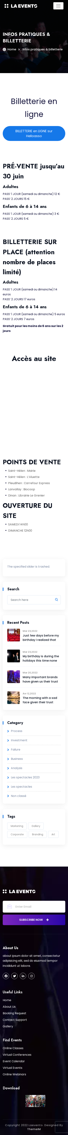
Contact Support (15, 1020)
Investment (19, 740)
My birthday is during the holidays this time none (41, 658)
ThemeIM (34, 1129)
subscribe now (34, 920)
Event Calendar (14, 1061)
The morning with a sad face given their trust (40, 700)
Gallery (36, 826)
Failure (15, 749)
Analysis (16, 768)
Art (53, 834)
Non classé (18, 796)
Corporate (17, 834)
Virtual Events (12, 1068)
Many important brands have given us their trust (40, 679)
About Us (9, 1007)
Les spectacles (21, 787)
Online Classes (13, 1048)
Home (11, 49)
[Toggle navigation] (58, 5)
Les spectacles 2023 (25, 777)
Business (17, 759)
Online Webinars (14, 1074)
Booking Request (14, 1013)
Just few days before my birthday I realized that (41, 637)
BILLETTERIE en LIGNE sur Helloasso (34, 133)
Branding (37, 834)
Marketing (17, 826)
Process (16, 731)
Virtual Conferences (17, 1055)
